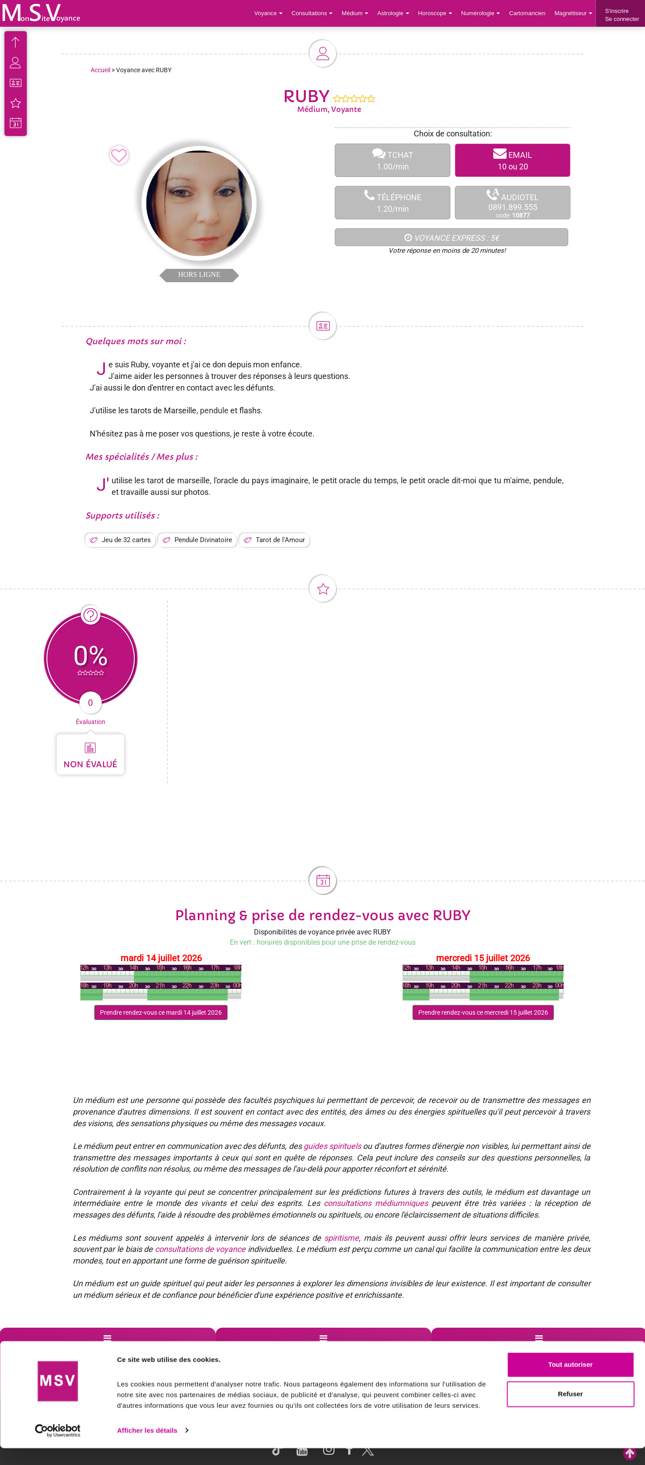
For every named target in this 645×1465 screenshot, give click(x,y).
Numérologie (481, 13)
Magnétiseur (574, 13)
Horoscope (436, 13)
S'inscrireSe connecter (622, 15)
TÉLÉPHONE (392, 203)
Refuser (570, 1411)
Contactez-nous (572, 1349)
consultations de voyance (200, 1249)
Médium (356, 13)
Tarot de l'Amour (280, 540)
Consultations (313, 13)
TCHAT (392, 160)
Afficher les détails (147, 1447)
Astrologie (395, 13)
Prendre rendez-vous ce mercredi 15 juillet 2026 (483, 1012)
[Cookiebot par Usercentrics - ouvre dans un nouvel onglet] (58, 1447)
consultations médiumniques (376, 1203)
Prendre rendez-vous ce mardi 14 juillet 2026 (161, 1012)
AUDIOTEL (513, 203)
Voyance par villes (145, 1349)
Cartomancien (528, 13)
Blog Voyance (464, 1349)
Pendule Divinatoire (203, 540)
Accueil (100, 70)
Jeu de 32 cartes (126, 540)
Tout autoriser (570, 1382)
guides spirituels (332, 1146)
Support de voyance (41, 1349)
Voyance (271, 13)
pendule (214, 410)
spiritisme (341, 1238)
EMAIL (513, 160)
